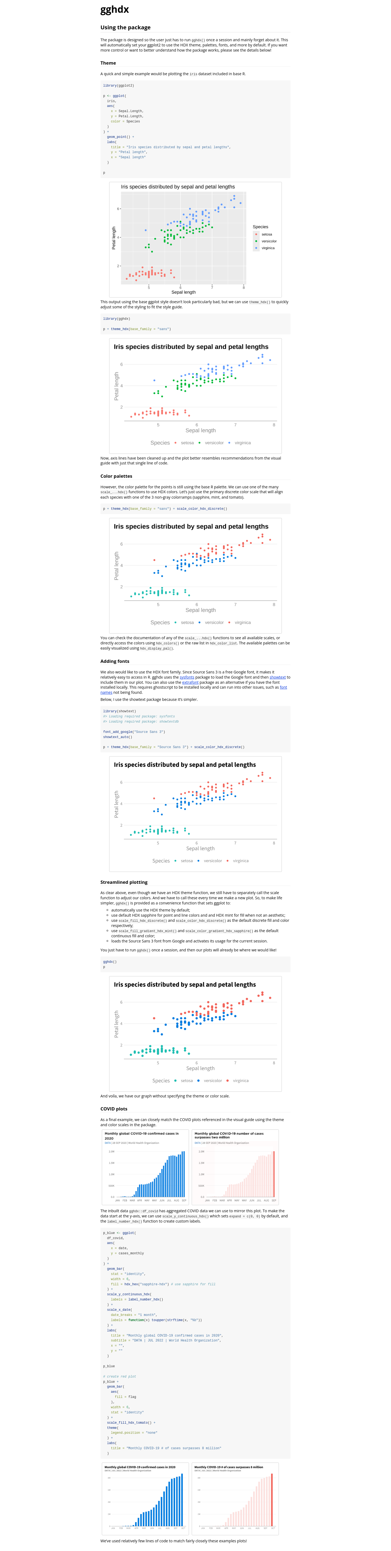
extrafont (190, 683)
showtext (278, 677)
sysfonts (187, 677)
